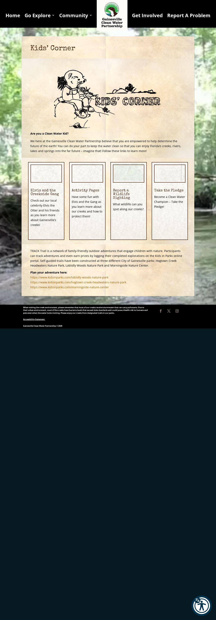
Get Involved (147, 15)
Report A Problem (188, 15)
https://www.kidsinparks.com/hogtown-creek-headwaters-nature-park (78, 282)
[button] (201, 605)
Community (73, 15)
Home (13, 15)
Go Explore (38, 15)
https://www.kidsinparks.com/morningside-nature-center (69, 287)
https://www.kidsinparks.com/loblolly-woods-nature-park (69, 277)
